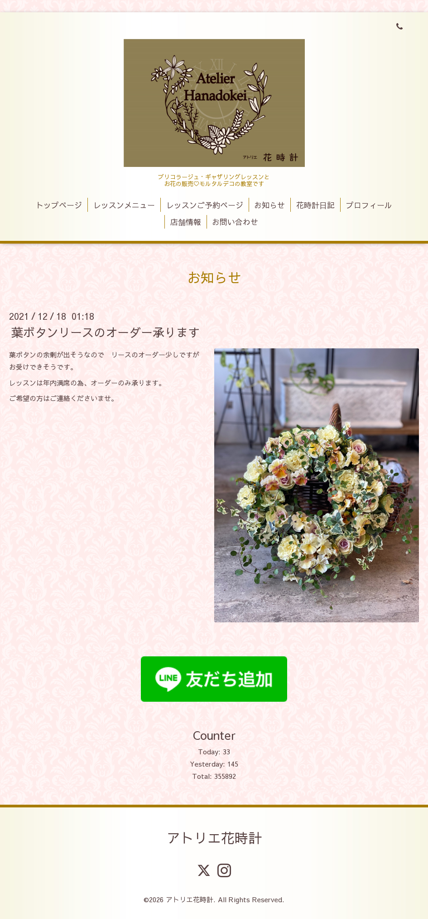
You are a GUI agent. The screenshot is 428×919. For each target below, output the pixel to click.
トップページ (59, 205)
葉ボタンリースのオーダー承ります (105, 332)
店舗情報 (185, 221)
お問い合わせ (235, 221)
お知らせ (269, 205)
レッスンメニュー (124, 205)
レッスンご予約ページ (204, 205)
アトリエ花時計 (214, 837)
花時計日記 (315, 205)
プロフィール (369, 205)
